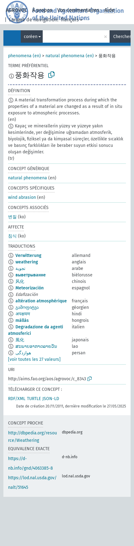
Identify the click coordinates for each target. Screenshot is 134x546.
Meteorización (29, 288)
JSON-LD (50, 398)
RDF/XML (16, 398)
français (70, 20)
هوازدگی (23, 353)
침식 (12, 236)
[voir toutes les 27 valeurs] (34, 359)
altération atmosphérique (41, 301)
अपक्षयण (22, 314)
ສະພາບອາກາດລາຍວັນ (36, 346)
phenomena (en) (24, 55)
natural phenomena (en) (69, 55)
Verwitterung (28, 255)
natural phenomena (27, 178)
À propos (42, 10)
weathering (26, 262)
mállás (22, 320)
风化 (19, 281)
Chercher (122, 36)
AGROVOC (16, 10)
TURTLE (34, 398)
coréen (30, 36)
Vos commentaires (78, 10)
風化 (19, 340)
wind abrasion (22, 197)
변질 (12, 217)
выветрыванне (30, 275)
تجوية (20, 268)
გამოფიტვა (27, 307)
